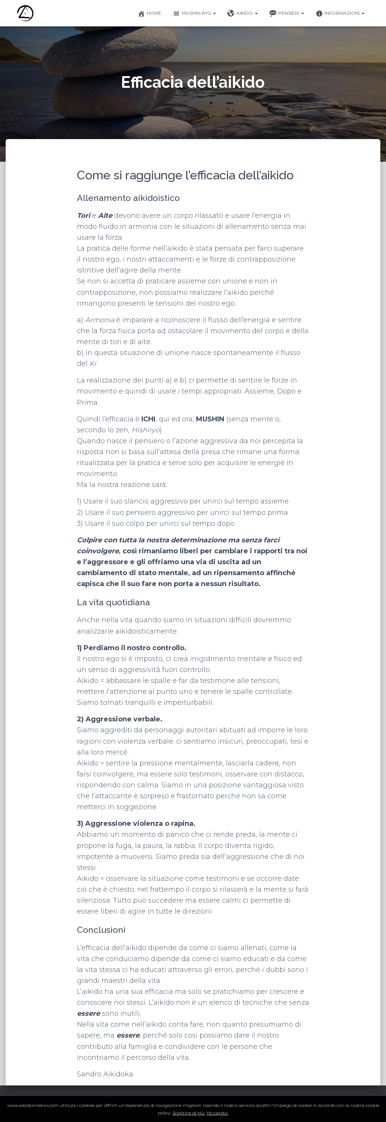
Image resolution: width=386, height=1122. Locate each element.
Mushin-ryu (194, 13)
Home (149, 13)
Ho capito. (217, 1113)
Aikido (242, 13)
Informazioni (340, 13)
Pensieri (286, 13)
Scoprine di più (188, 1113)
